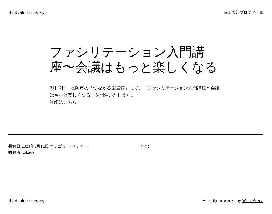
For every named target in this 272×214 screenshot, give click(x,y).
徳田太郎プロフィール (244, 12)
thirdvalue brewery (26, 12)
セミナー (80, 146)
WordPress (253, 200)
